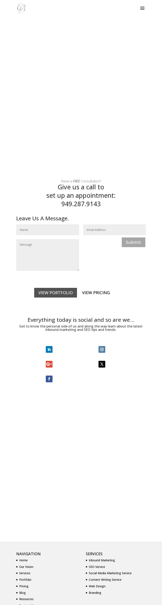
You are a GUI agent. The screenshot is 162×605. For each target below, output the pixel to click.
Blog (22, 522)
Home (23, 489)
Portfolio (25, 509)
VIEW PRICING (96, 222)
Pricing (23, 515)
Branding (95, 522)
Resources (26, 528)
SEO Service (97, 496)
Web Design (97, 515)
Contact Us (27, 535)
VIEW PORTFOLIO (55, 222)
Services (24, 502)
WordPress (112, 599)
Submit (133, 171)
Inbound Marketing (102, 489)
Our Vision (26, 496)
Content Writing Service (105, 509)
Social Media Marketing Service (110, 502)
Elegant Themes (71, 599)
